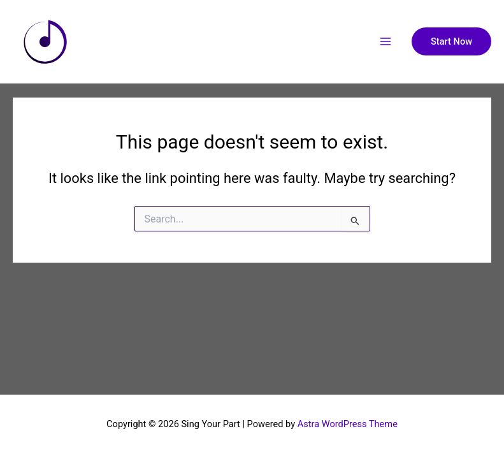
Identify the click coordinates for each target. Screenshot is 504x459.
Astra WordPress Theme (348, 424)
